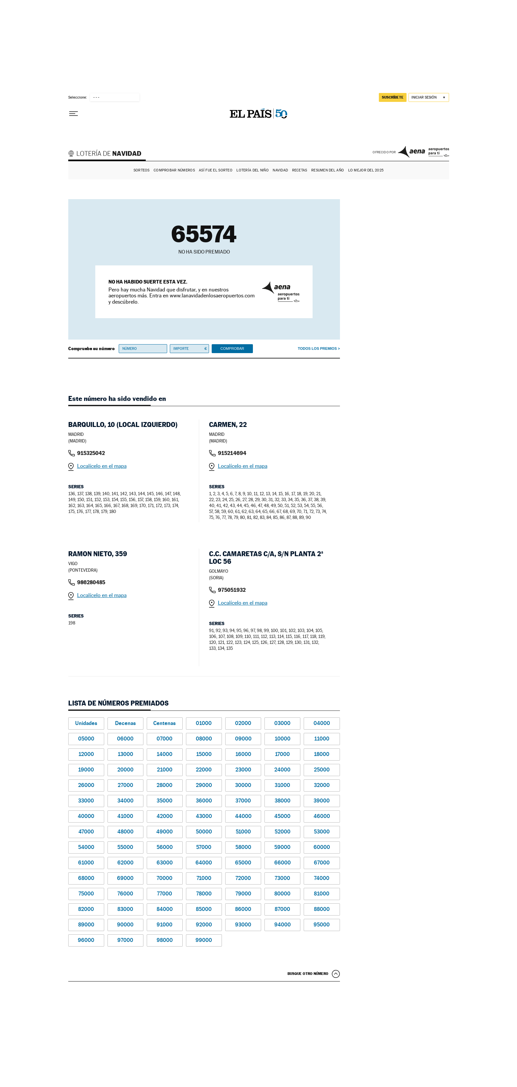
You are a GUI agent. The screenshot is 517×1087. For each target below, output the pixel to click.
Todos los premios (317, 348)
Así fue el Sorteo (215, 170)
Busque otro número (308, 973)
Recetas (299, 170)
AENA (423, 151)
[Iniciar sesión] (429, 97)
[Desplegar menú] (73, 113)
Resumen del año (327, 170)
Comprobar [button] (232, 348)
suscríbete (393, 97)
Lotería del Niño (252, 170)
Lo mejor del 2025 (366, 170)
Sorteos (142, 170)
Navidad (280, 170)
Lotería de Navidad (107, 154)
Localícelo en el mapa (102, 466)
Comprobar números (174, 170)
